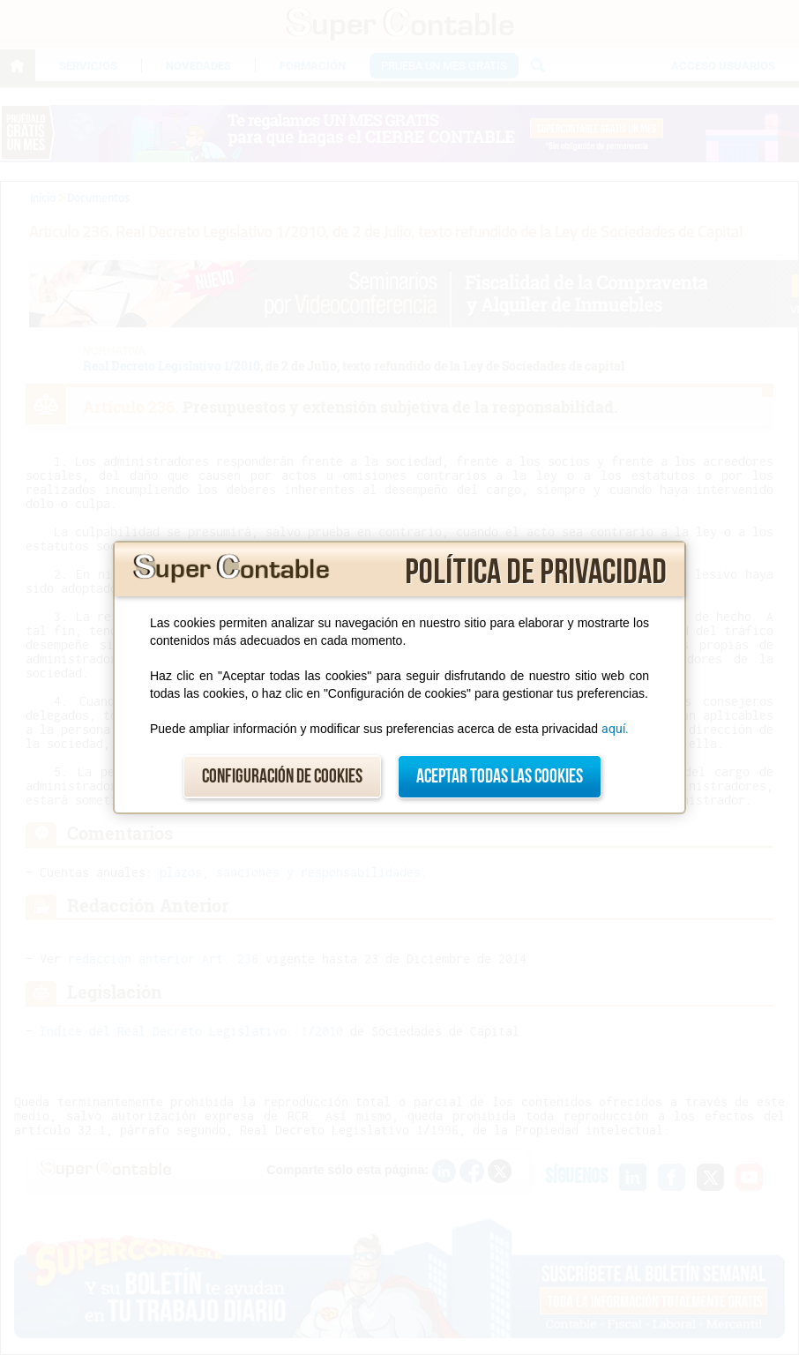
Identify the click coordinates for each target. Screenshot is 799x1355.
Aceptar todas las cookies (499, 777)
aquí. (615, 729)
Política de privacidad (536, 572)
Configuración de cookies (282, 777)
